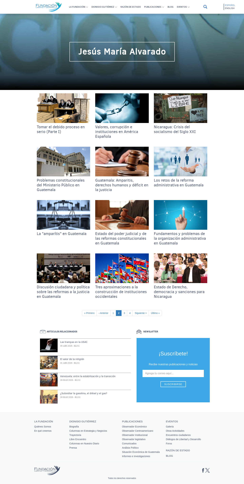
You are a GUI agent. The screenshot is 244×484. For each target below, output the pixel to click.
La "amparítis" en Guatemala (61, 233)
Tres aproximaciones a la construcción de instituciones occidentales (121, 292)
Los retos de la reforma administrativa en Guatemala (179, 183)
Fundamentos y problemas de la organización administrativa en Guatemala (180, 238)
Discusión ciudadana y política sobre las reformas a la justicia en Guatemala (63, 292)
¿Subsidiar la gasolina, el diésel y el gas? (83, 393)
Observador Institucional (135, 435)
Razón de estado (130, 6)
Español (230, 5)
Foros (169, 443)
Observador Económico (134, 426)
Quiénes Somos (42, 426)
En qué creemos (43, 430)
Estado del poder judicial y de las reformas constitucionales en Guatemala (120, 238)
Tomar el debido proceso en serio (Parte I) (61, 129)
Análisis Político (130, 447)
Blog (171, 6)
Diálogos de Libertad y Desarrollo (183, 439)
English (230, 8)
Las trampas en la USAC (74, 342)
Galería (170, 426)
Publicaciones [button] (152, 6)
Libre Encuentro (77, 439)
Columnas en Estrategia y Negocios (88, 430)
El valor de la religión (72, 359)
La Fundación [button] (77, 6)
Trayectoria (75, 435)
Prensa (73, 447)
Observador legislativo (134, 439)
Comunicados (129, 443)
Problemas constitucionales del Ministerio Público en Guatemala (61, 185)
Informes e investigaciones (136, 456)
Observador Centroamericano (137, 430)
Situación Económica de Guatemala (141, 452)
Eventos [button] (182, 6)
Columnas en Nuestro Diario (84, 443)
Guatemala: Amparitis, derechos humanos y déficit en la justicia (121, 185)
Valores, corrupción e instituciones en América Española (116, 132)
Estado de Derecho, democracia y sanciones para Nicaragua (179, 292)
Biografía (74, 426)
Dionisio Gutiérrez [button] (103, 6)
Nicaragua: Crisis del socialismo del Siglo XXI (175, 129)
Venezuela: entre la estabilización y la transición (88, 376)
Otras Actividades (175, 430)
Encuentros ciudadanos (178, 435)
